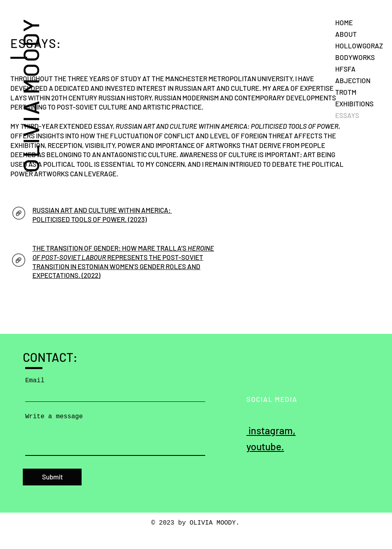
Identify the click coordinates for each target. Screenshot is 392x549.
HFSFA (345, 69)
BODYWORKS (355, 57)
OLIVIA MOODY (30, 95)
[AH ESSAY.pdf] (18, 261)
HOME (344, 22)
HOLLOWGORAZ (359, 46)
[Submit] (52, 477)
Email (34, 380)
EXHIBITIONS (354, 104)
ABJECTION (352, 80)
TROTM (345, 92)
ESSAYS (347, 115)
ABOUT (346, 34)
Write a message (54, 416)
